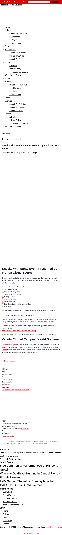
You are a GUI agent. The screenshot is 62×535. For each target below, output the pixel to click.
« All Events (6, 134)
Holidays (4, 384)
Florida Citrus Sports (9, 345)
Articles (8, 30)
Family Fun (13, 40)
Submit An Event (16, 59)
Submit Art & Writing (17, 53)
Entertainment (15, 43)
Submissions (10, 49)
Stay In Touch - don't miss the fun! (15, 2)
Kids (9, 384)
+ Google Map (25, 428)
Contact (8, 62)
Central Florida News (18, 33)
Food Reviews (15, 36)
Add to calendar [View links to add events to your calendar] (12, 361)
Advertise (13, 65)
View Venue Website (8, 436)
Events (7, 46)
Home (7, 27)
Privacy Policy (15, 69)
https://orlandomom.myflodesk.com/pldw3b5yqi (19, 331)
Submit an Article (16, 56)
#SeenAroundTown (13, 75)
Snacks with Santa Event (22, 390)
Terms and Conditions (18, 72)
